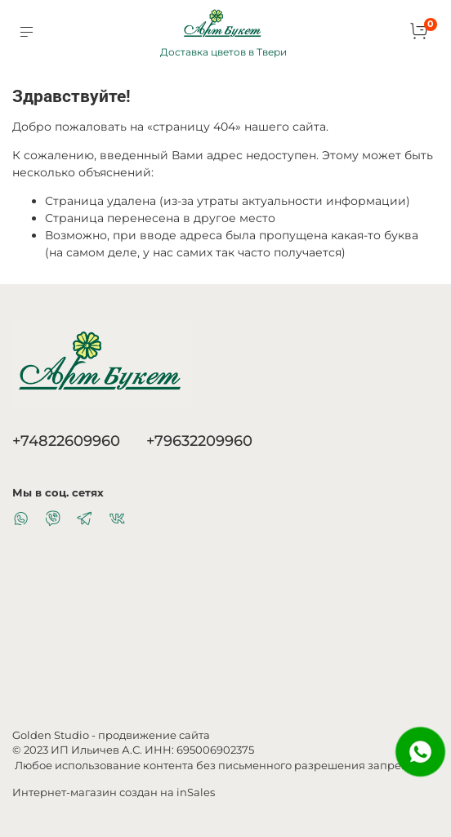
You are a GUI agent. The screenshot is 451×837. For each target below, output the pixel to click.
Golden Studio (50, 735)
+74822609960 (66, 440)
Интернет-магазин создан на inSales (113, 792)
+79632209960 (199, 440)
